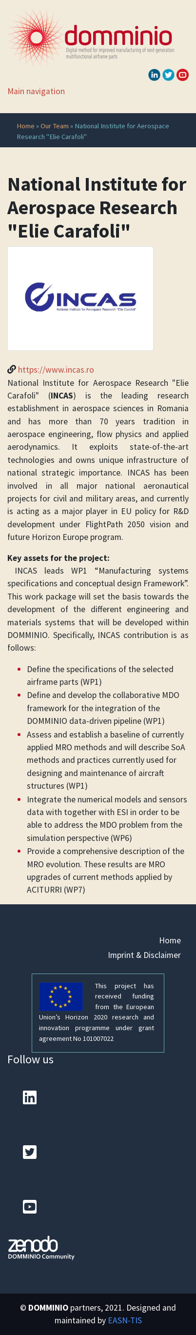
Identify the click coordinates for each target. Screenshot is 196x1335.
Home (26, 125)
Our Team (54, 125)
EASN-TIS (125, 1320)
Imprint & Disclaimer (144, 955)
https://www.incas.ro (56, 369)
